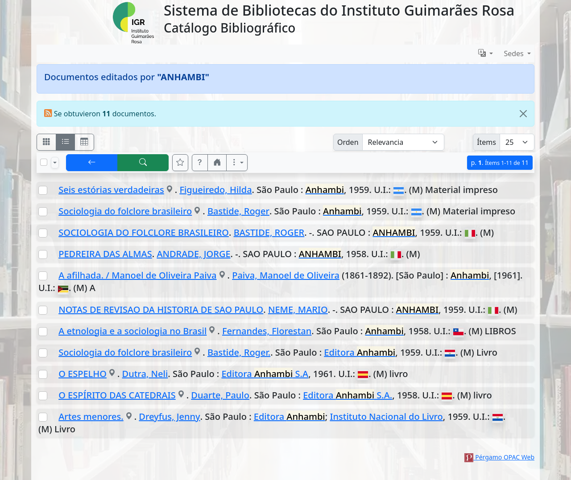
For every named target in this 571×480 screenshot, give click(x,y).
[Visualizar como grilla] (84, 142)
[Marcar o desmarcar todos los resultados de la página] (43, 162)
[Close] (523, 113)
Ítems (486, 142)
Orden (348, 142)
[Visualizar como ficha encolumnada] (65, 142)
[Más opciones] (237, 162)
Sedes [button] (514, 53)
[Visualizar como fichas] (46, 142)
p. (500, 162)
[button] (200, 162)
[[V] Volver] (92, 162)
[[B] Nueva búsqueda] (143, 162)
